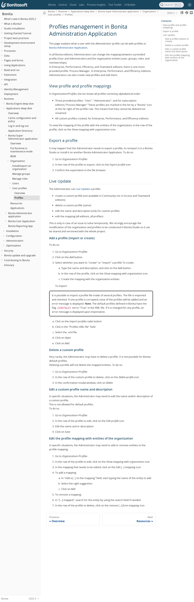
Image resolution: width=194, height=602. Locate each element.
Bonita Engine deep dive (20, 103)
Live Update (83, 189)
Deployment (11, 94)
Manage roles (20, 178)
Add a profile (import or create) (177, 40)
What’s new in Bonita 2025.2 (20, 19)
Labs (81, 4)
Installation (12, 231)
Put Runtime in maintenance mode (21, 150)
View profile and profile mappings (174, 26)
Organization (17, 161)
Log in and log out (18, 126)
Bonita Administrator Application (68, 47)
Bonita (52, 4)
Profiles (18, 197)
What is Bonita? (13, 23)
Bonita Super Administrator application (23, 137)
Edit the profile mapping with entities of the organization (177, 57)
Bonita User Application (21, 221)
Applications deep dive (19, 108)
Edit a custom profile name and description (176, 50)
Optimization (13, 245)
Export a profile (170, 31)
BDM (13, 156)
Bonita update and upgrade (20, 255)
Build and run (12, 70)
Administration (14, 240)
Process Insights (96, 4)
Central (63, 4)
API (6, 84)
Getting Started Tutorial (17, 33)
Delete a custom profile (177, 45)
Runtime (9, 98)
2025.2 (171, 12)
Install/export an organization (21, 167)
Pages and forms (13, 60)
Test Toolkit (115, 4)
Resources (16, 203)
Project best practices (16, 38)
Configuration (14, 236)
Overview (13, 113)
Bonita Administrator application (20, 215)
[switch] (190, 5)
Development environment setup (19, 44)
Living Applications (14, 65)
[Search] (171, 5)
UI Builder (129, 4)
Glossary (9, 265)
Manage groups (21, 174)
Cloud (73, 4)
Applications (17, 208)
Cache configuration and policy (22, 119)
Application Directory (20, 130)
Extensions (10, 74)
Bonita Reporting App (20, 226)
